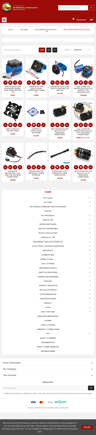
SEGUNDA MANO (48, 351)
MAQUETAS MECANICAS (48, 316)
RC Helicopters (48, 215)
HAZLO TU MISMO (48, 338)
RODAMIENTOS (48, 342)
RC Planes (48, 198)
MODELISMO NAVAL (48, 224)
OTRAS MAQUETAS (48, 294)
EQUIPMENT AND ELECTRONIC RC (48, 242)
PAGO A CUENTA (48, 325)
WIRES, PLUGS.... (48, 259)
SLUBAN (48, 321)
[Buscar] (73, 7)
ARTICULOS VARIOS (48, 290)
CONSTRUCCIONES (48, 299)
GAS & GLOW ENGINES (48, 229)
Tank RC (48, 211)
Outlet (48, 307)
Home (48, 192)
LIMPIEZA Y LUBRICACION (48, 329)
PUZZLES (48, 281)
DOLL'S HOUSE (48, 264)
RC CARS (48, 202)
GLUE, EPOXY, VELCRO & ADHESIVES (48, 246)
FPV (48, 334)
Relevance (82, 49)
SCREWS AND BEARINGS (48, 277)
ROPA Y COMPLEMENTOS (48, 347)
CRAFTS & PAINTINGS (48, 272)
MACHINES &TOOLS (48, 268)
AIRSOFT (48, 303)
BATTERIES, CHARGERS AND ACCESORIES (48, 207)
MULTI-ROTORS (48, 312)
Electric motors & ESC (48, 233)
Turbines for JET (48, 237)
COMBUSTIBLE (48, 255)
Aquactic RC (48, 220)
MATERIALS (48, 250)
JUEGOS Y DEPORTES (48, 285)
